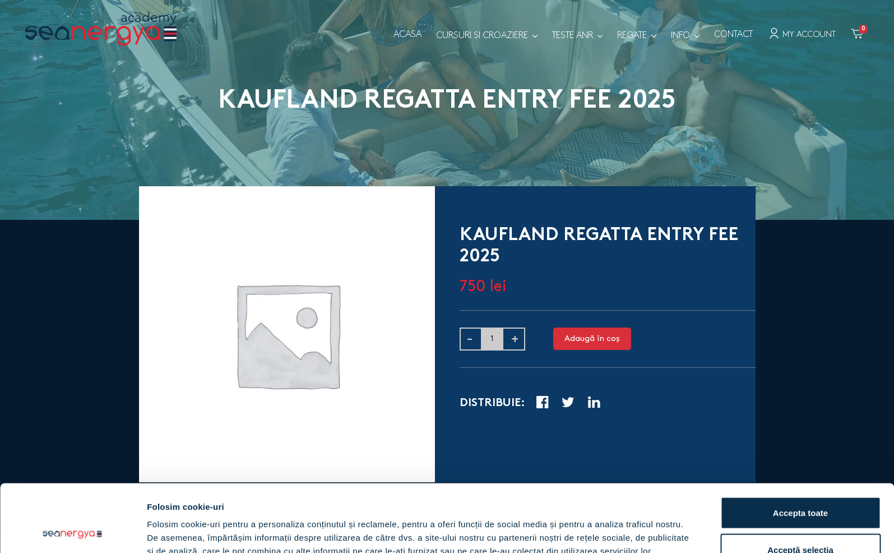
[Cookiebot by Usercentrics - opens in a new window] (73, 531)
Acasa (407, 34)
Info (680, 35)
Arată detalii (585, 524)
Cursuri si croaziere (482, 35)
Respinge (800, 523)
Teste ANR (572, 35)
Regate (632, 35)
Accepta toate (800, 449)
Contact (733, 34)
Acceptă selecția (800, 486)
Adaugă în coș (592, 339)
